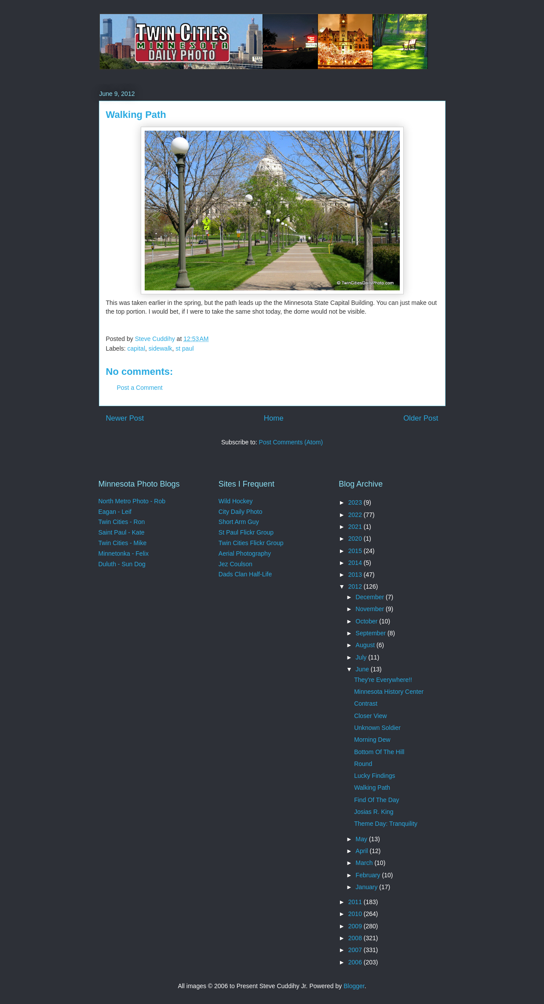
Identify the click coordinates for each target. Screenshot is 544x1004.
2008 (356, 938)
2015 (356, 550)
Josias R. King (373, 811)
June (363, 669)
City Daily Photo (241, 511)
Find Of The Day (376, 799)
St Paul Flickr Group (246, 532)
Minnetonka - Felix (124, 553)
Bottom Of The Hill (379, 751)
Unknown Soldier (377, 727)
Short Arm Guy (239, 521)
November (371, 608)
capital (136, 348)
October (368, 621)
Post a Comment (140, 387)
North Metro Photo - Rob (132, 501)
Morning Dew (372, 739)
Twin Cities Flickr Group (251, 542)
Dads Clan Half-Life (245, 574)
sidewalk (160, 348)
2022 (356, 514)
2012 (356, 586)
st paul (184, 348)
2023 (356, 502)
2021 (356, 526)
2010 (356, 913)
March (365, 862)
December (371, 597)
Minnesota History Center (389, 691)
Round (363, 763)
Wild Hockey (236, 501)
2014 (356, 562)
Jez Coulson (235, 564)
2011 (356, 901)
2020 (356, 538)
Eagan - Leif (115, 511)
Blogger (353, 985)
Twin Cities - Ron (122, 521)
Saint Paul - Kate (122, 532)
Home (274, 418)
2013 (356, 574)
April (363, 850)
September (371, 633)
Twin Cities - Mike (123, 542)
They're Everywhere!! (383, 679)
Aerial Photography (245, 553)
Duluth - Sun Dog (122, 564)
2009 (356, 926)
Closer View (370, 715)
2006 (356, 962)
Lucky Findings (374, 775)
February (369, 875)
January (368, 886)
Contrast (365, 703)
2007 (356, 949)
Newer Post (125, 418)
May (362, 839)
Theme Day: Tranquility (385, 823)
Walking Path (372, 787)
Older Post (420, 418)
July (362, 657)
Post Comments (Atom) (291, 442)
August (366, 645)
